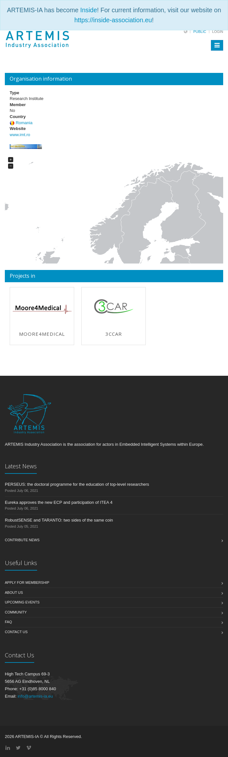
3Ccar (113, 334)
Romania (24, 122)
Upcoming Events (22, 602)
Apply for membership (27, 582)
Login (217, 32)
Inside (88, 10)
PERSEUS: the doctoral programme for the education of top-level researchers (77, 484)
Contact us (16, 632)
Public (199, 32)
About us (14, 592)
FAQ (8, 622)
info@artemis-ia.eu (35, 696)
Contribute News (22, 540)
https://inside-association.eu (113, 20)
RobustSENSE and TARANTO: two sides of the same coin (59, 520)
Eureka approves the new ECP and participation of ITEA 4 (59, 502)
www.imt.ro (20, 134)
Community (16, 612)
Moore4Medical (42, 334)
